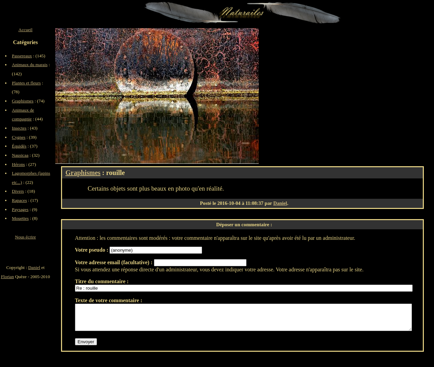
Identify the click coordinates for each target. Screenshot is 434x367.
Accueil (25, 29)
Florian (7, 276)
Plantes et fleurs (26, 82)
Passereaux (22, 55)
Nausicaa (20, 155)
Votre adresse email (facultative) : (114, 262)
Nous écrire (25, 236)
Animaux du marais (29, 64)
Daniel (280, 203)
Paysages (20, 209)
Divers (18, 191)
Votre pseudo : (92, 250)
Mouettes (20, 218)
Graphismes (82, 172)
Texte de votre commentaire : (108, 300)
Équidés (19, 146)
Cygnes (18, 137)
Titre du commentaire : (102, 281)
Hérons (18, 164)
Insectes (19, 128)
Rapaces (19, 200)
